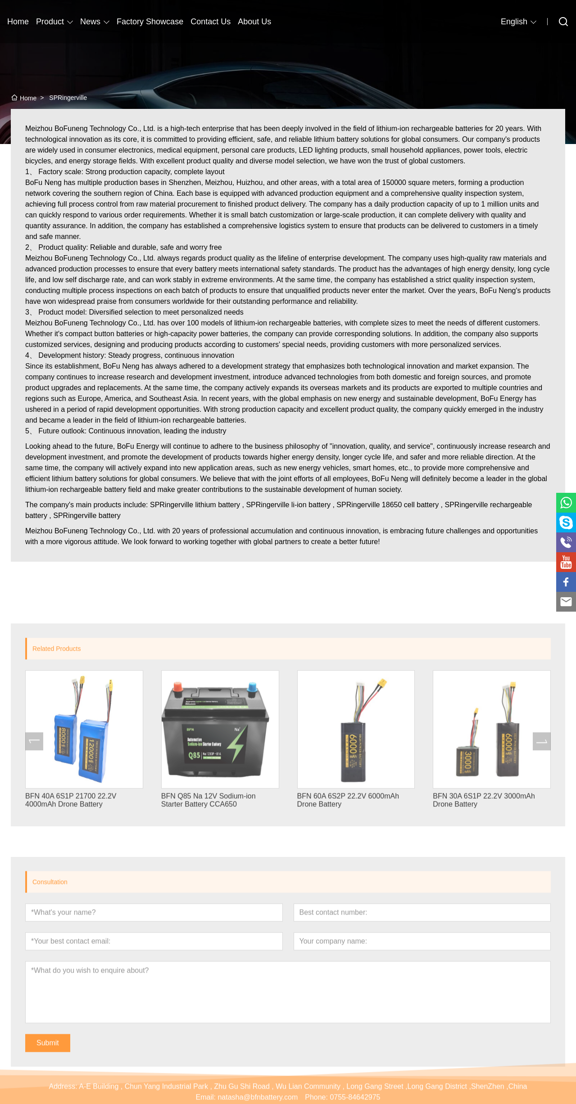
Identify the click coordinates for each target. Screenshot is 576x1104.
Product (50, 21)
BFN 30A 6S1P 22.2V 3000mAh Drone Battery (484, 896)
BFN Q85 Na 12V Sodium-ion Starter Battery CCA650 (208, 896)
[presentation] (34, 837)
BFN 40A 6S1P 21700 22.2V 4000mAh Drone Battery (71, 896)
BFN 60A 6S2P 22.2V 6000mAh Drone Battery (348, 896)
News (90, 21)
